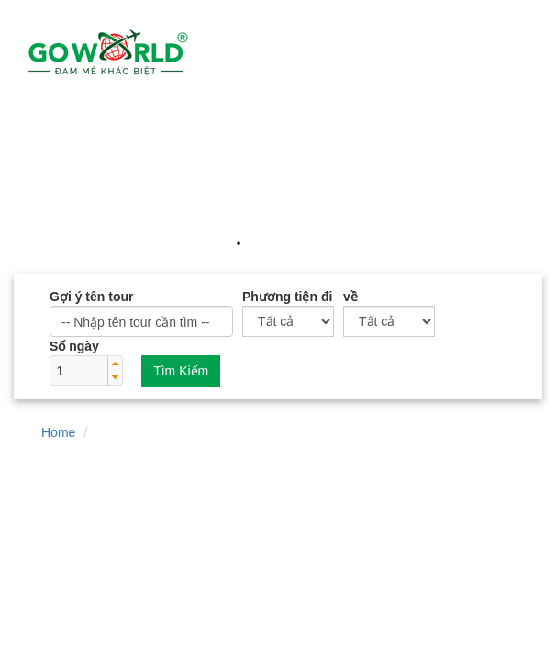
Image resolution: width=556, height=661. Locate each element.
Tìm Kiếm (180, 371)
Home (58, 432)
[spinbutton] (79, 370)
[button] (114, 363)
